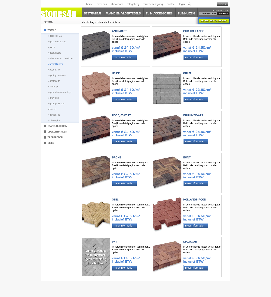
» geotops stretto (56, 103)
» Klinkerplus (54, 120)
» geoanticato (54, 53)
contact (171, 4)
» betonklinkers (55, 64)
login (182, 4)
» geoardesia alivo (57, 41)
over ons (102, 4)
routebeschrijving (153, 4)
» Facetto (52, 109)
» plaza (51, 47)
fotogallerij (133, 4)
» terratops (53, 86)
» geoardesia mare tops (59, 92)
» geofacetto (54, 81)
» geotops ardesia (56, 75)
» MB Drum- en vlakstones (61, 58)
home (89, 4)
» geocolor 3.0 (55, 36)
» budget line (54, 69)
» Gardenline (54, 115)
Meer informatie (123, 57)
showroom (117, 4)
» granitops (53, 98)
